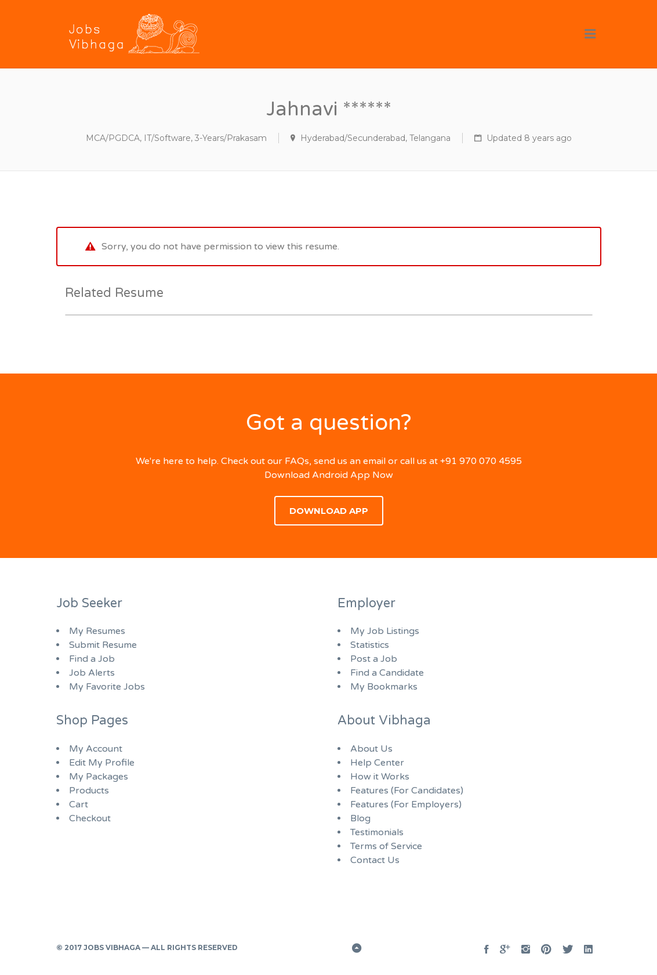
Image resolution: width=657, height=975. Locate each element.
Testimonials (377, 832)
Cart (78, 804)
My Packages (98, 776)
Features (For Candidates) (406, 790)
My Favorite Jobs (107, 687)
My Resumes (97, 631)
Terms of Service (386, 846)
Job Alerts (92, 673)
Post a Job (373, 659)
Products (89, 790)
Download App (328, 510)
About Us (371, 749)
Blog (360, 818)
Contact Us (375, 860)
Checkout (90, 818)
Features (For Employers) (406, 804)
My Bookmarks (384, 687)
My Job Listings (384, 631)
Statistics (369, 645)
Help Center (377, 763)
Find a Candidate (387, 673)
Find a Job (92, 659)
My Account (95, 749)
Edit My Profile (102, 763)
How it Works (379, 776)
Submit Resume (103, 645)
